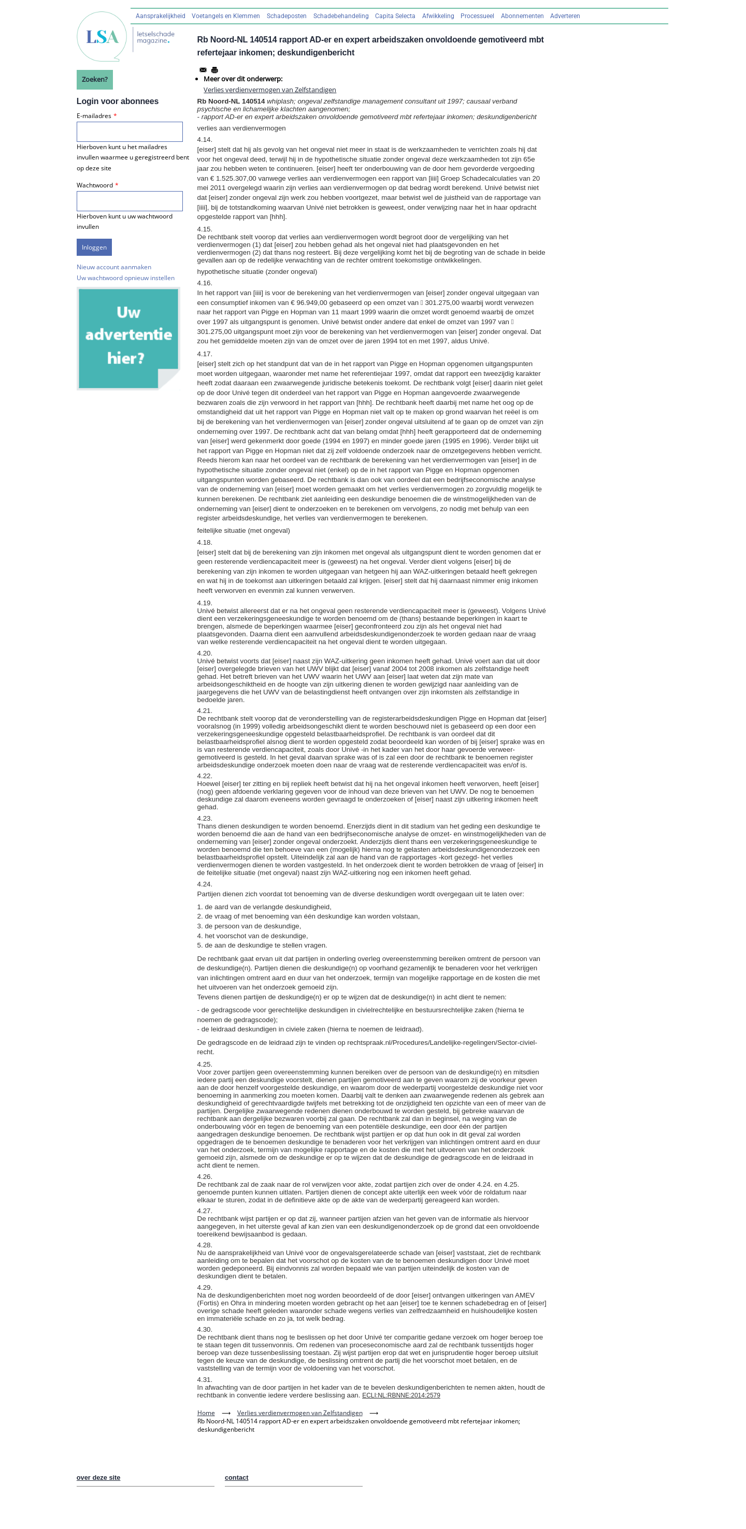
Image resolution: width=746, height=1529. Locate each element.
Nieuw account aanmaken (114, 267)
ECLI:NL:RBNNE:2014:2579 (401, 1395)
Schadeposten (287, 16)
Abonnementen (522, 16)
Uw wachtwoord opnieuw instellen (126, 277)
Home (206, 1412)
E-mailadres (94, 115)
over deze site (99, 1477)
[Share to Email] (203, 70)
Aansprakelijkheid (160, 16)
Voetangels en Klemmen (226, 16)
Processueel (477, 16)
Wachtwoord (95, 185)
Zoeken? (95, 79)
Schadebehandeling (341, 16)
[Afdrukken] (214, 70)
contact (237, 1477)
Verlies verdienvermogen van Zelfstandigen (270, 89)
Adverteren (565, 16)
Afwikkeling (438, 16)
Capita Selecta (395, 16)
